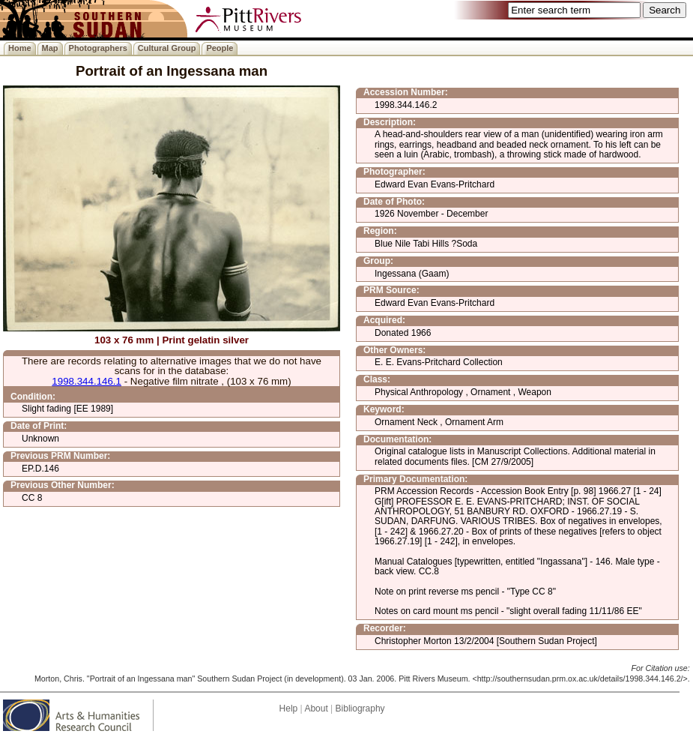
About (315, 708)
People (219, 47)
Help (288, 708)
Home (19, 47)
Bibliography (360, 708)
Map (50, 47)
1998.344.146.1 (86, 381)
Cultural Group (167, 47)
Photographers (98, 47)
